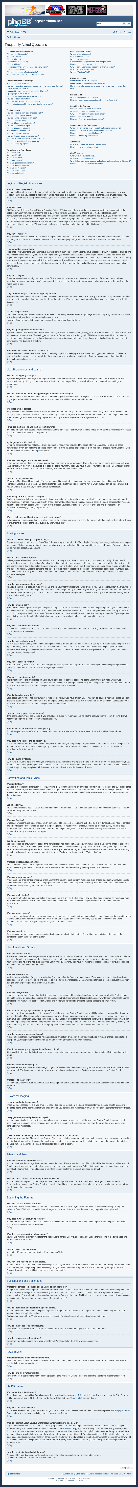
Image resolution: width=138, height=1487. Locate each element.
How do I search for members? (82, 117)
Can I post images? (15, 160)
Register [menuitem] (119, 32)
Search (124, 24)
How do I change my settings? (19, 83)
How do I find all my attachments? (84, 147)
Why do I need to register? (17, 54)
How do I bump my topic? (17, 144)
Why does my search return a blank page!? (87, 114)
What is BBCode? (14, 152)
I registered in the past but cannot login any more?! (27, 67)
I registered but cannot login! (18, 62)
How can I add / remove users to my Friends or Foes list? (93, 100)
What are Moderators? (79, 57)
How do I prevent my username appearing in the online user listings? (35, 86)
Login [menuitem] (129, 32)
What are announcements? (18, 165)
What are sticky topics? (16, 168)
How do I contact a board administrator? (86, 163)
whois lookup (70, 1428)
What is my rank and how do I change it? (23, 101)
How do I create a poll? (16, 121)
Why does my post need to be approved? (23, 141)
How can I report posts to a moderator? (23, 136)
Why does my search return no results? (86, 111)
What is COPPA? (14, 57)
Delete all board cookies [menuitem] (99, 1474)
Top (10, 200)
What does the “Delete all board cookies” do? (25, 75)
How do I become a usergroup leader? (86, 64)
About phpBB (76, 1398)
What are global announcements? (20, 163)
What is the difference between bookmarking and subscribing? (95, 128)
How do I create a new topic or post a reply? (25, 113)
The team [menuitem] (81, 1474)
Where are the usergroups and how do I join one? (90, 62)
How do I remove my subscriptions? (84, 136)
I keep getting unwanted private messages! (87, 83)
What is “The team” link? (80, 72)
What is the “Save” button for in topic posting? (25, 138)
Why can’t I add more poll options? (21, 123)
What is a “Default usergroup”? (82, 69)
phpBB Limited (81, 1395)
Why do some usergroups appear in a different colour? (92, 67)
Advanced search (129, 24)
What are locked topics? (16, 171)
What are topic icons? (16, 173)
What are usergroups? (79, 59)
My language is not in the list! (19, 94)
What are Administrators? (80, 54)
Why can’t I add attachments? (19, 131)
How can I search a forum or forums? (85, 109)
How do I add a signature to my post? (22, 118)
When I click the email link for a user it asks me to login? (30, 104)
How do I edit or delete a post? (19, 115)
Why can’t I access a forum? (18, 128)
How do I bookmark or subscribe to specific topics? (91, 130)
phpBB (38, 451)
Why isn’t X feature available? (82, 158)
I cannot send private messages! (83, 81)
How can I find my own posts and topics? (87, 119)
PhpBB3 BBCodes (76, 1480)
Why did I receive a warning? (18, 133)
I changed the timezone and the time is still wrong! (27, 91)
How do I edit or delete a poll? (19, 126)
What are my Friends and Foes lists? (85, 97)
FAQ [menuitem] (25, 32)
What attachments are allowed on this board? (88, 144)
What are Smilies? (14, 158)
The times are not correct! (17, 88)
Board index (15, 1474)
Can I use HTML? (14, 155)
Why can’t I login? (14, 64)
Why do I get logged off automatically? (22, 72)
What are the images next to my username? (24, 96)
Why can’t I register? (15, 59)
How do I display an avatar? (18, 99)
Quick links (14, 32)
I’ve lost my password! (16, 69)
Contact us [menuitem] (68, 1474)
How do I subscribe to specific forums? (86, 133)
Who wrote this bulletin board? (82, 156)
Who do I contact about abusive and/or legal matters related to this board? (100, 161)
